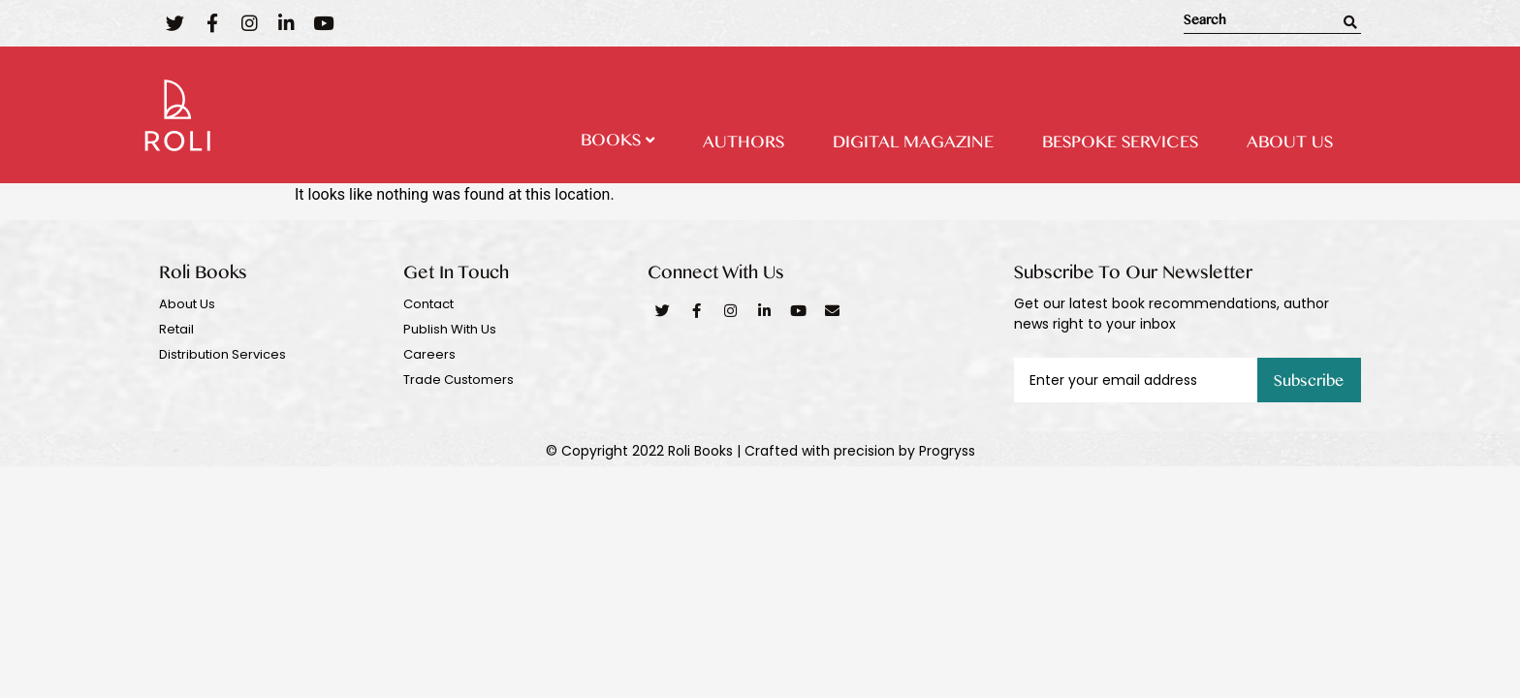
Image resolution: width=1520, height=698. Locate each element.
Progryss (947, 450)
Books (617, 143)
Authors (743, 145)
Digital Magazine (913, 145)
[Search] (1350, 23)
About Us (1290, 145)
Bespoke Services (1120, 145)
